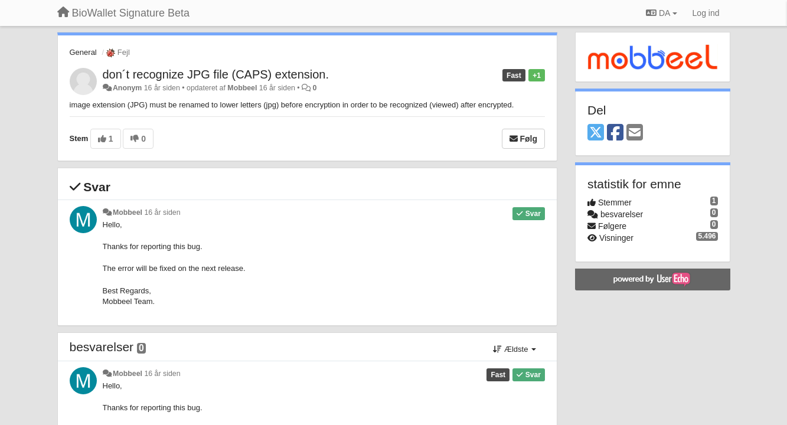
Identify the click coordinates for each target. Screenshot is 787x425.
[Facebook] (615, 133)
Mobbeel (242, 88)
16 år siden (162, 212)
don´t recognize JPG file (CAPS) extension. (216, 74)
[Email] (634, 133)
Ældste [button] (514, 349)
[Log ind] (706, 13)
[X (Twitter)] (595, 133)
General (83, 52)
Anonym (127, 88)
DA (661, 13)
